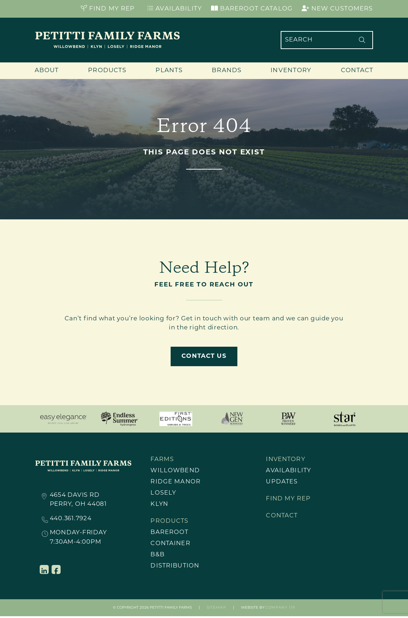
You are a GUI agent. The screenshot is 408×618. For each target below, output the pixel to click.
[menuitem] (191, 471)
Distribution (175, 568)
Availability (174, 8)
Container (170, 545)
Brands (226, 70)
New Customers (337, 8)
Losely (163, 494)
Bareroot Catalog (252, 8)
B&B (157, 557)
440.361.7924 (71, 519)
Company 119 (280, 610)
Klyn (159, 505)
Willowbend (175, 471)
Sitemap (216, 610)
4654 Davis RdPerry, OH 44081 (78, 499)
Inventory (291, 70)
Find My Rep (108, 8)
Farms (162, 460)
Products (107, 70)
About (47, 70)
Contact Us (203, 356)
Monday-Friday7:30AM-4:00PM (78, 537)
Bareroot (169, 534)
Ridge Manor (175, 482)
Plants (169, 70)
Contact (357, 70)
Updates (282, 482)
